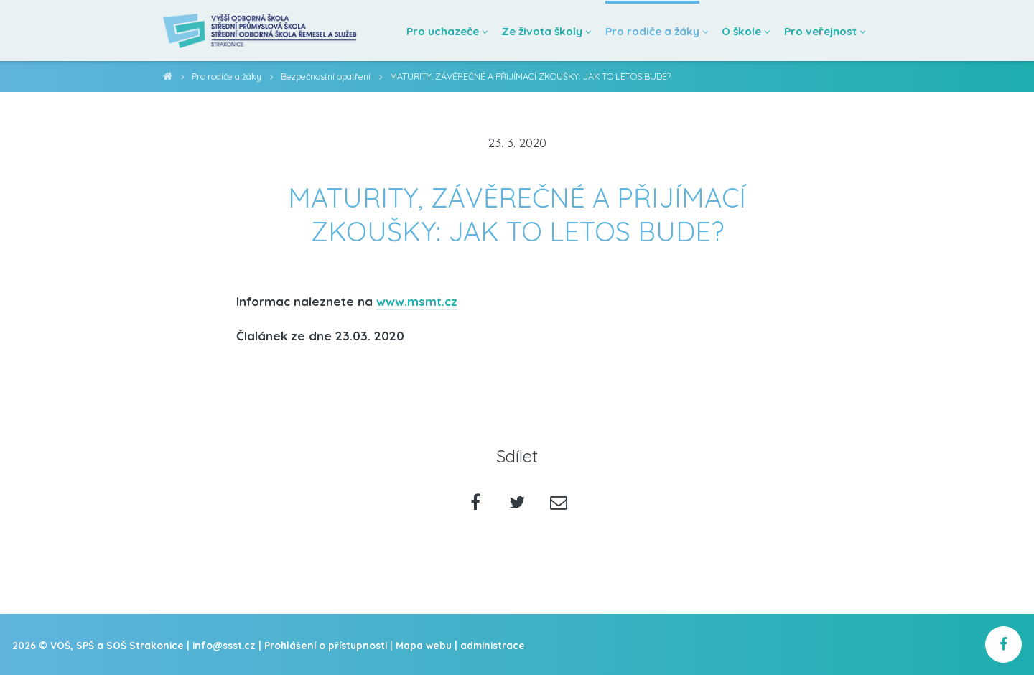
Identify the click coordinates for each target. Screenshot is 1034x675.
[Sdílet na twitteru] (517, 503)
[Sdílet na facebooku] (475, 503)
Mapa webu (424, 645)
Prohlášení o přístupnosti (325, 645)
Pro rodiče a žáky (226, 76)
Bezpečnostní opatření (326, 76)
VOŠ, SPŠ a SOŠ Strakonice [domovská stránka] (167, 78)
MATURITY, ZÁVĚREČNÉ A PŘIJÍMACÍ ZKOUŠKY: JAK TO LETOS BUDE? (530, 76)
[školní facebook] (1003, 644)
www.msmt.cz (416, 301)
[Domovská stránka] (260, 30)
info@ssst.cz (224, 645)
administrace (492, 645)
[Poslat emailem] (558, 503)
